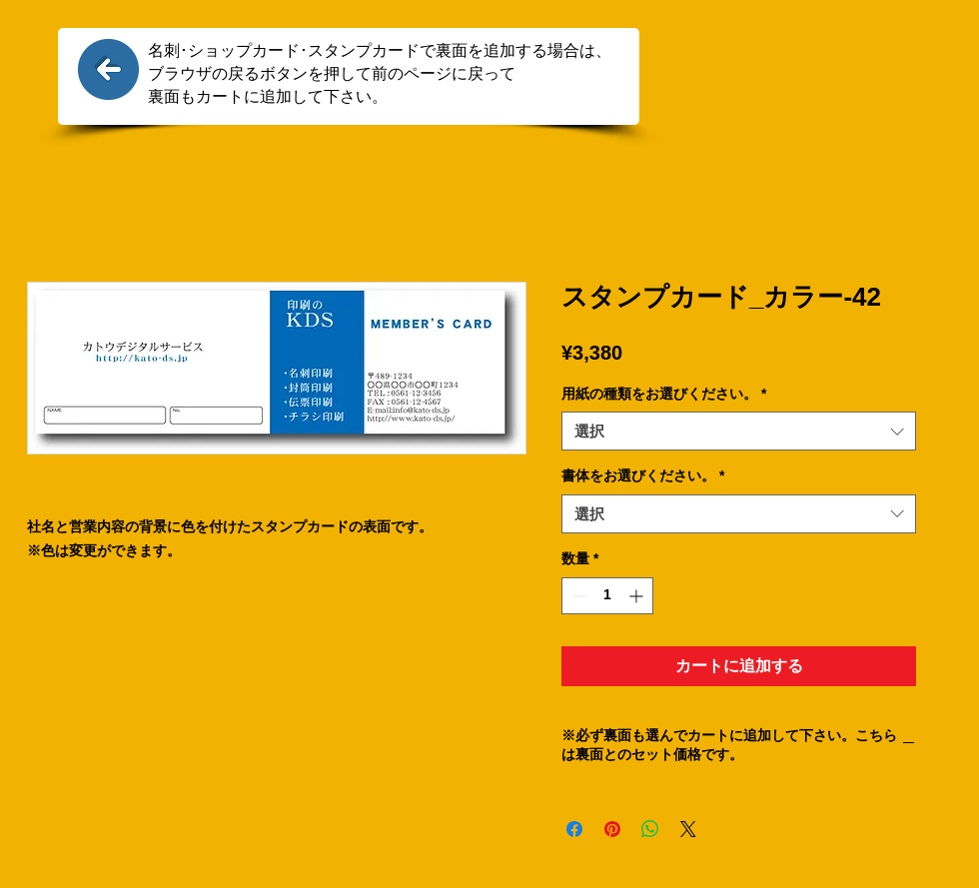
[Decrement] (576, 595)
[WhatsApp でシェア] (650, 829)
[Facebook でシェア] (574, 829)
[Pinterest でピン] (612, 829)
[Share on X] (688, 829)
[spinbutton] (607, 595)
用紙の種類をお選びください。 (663, 394)
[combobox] (738, 431)
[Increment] (637, 595)
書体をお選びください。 (642, 475)
